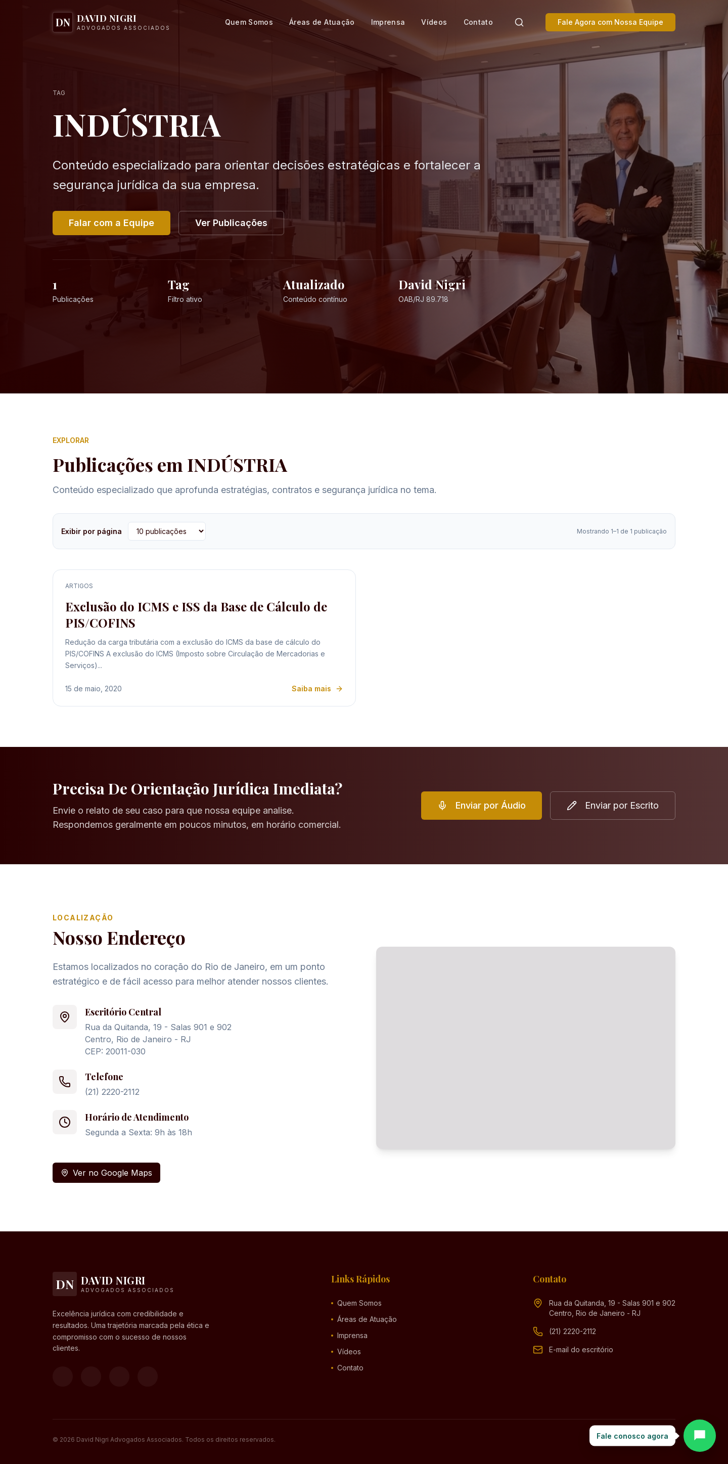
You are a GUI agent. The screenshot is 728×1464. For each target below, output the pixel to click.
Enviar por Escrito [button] (613, 805)
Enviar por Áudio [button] (481, 805)
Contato (478, 22)
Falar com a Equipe (111, 222)
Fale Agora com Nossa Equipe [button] (610, 22)
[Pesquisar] (519, 22)
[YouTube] (119, 1376)
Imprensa (388, 22)
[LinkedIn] (148, 1376)
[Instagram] (91, 1376)
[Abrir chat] (700, 1435)
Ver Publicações (231, 222)
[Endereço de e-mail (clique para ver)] (581, 1350)
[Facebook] (63, 1376)
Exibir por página (91, 531)
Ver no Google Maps (106, 1173)
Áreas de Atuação (322, 22)
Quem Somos (249, 22)
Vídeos (434, 22)
